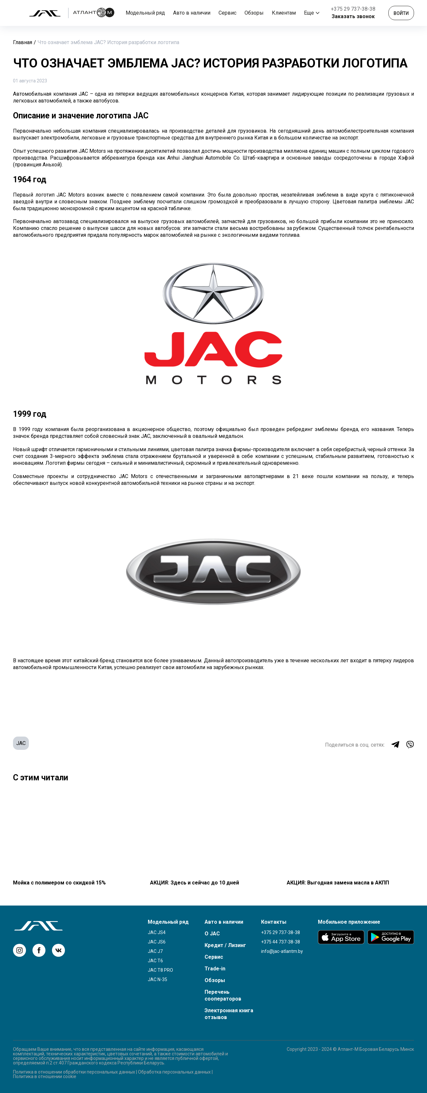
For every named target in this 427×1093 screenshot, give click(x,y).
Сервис (227, 13)
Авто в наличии (191, 13)
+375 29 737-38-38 (353, 9)
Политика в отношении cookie (44, 1076)
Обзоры (254, 13)
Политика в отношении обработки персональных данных (74, 1072)
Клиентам (284, 13)
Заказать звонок (353, 16)
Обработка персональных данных (174, 1072)
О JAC (212, 934)
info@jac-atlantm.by (282, 951)
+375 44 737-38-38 (280, 942)
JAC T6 (155, 960)
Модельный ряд (145, 13)
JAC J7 (155, 951)
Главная (22, 42)
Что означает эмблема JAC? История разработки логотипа (108, 42)
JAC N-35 (157, 979)
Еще (312, 13)
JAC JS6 (157, 942)
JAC (21, 743)
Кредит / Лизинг (225, 945)
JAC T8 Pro (160, 970)
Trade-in (215, 969)
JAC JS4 (157, 932)
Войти (401, 13)
